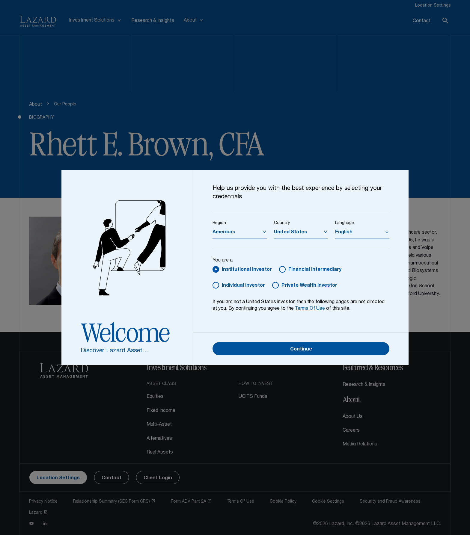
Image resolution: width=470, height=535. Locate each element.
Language (344, 223)
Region (219, 223)
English (343, 232)
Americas (224, 232)
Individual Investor (243, 285)
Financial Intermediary (314, 270)
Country (282, 223)
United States (290, 232)
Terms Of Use (310, 308)
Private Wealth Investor (309, 285)
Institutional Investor (247, 270)
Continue (301, 349)
